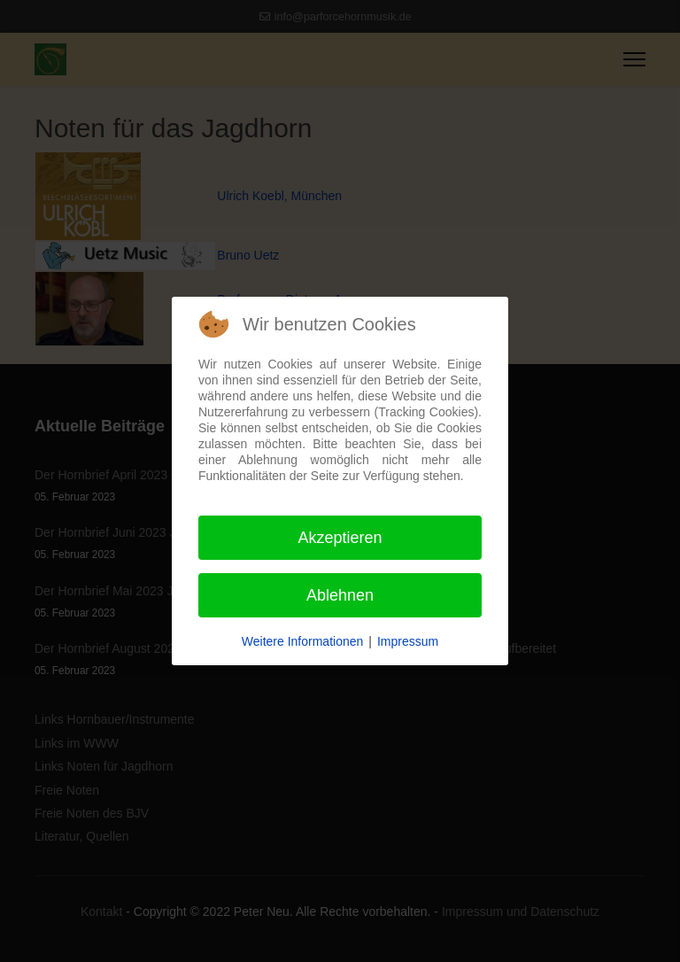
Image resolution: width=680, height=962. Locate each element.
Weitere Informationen (302, 641)
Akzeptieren (340, 538)
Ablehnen (340, 595)
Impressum (407, 641)
